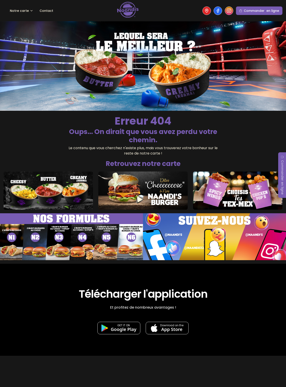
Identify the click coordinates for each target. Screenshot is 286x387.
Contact (46, 10)
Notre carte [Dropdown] (21, 10)
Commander (259, 10)
